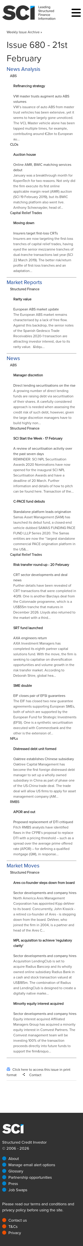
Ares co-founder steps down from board (44, 883)
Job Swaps (17, 1189)
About (13, 1158)
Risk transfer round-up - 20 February (41, 565)
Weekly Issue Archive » (24, 32)
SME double (22, 685)
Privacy (14, 1232)
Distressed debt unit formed (34, 749)
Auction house (24, 154)
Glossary (15, 1171)
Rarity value (22, 299)
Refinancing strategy (29, 86)
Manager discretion (28, 375)
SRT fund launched (28, 628)
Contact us (17, 1220)
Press (13, 1183)
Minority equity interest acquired (38, 1003)
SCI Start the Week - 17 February (37, 438)
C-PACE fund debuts (29, 501)
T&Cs (12, 1226)
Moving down (23, 223)
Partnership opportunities (30, 1177)
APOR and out (24, 812)
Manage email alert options (31, 1164)
